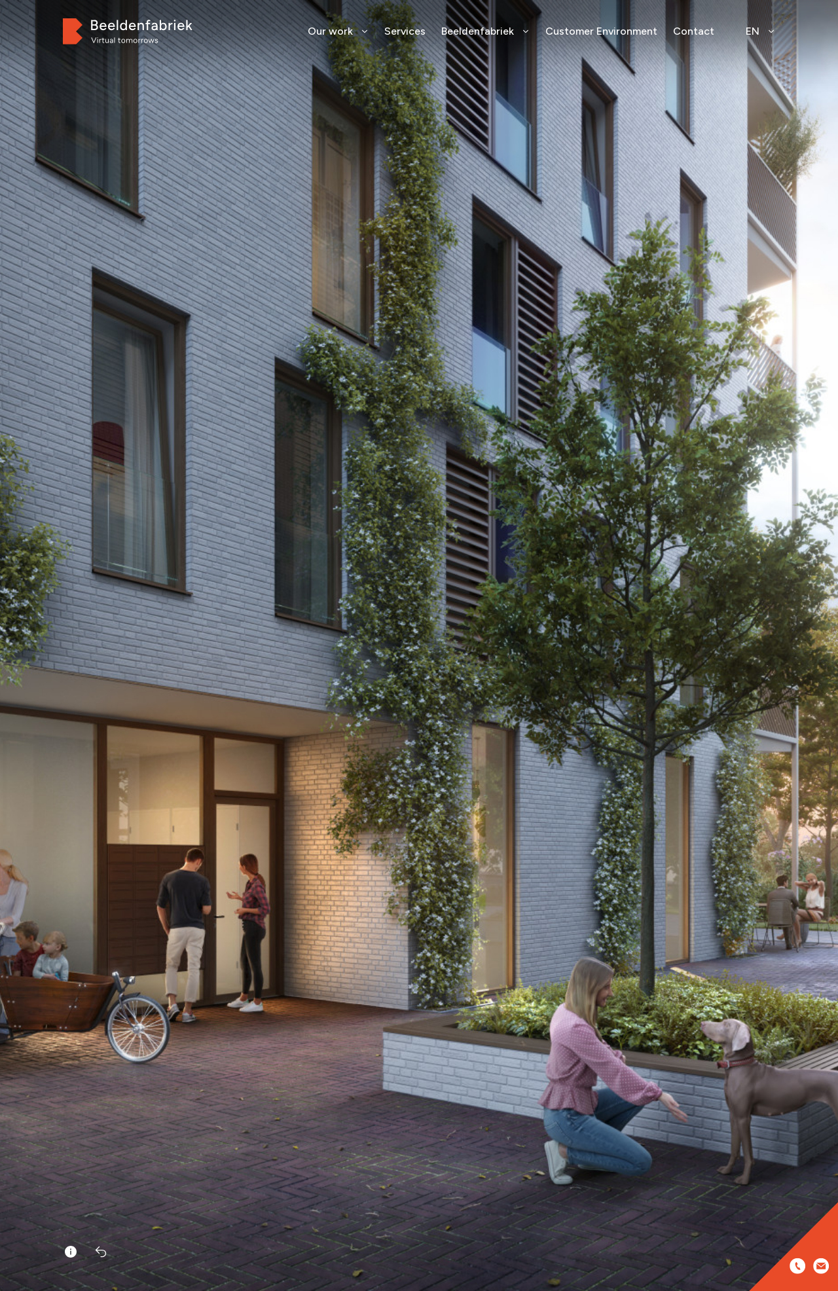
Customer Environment (601, 31)
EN (760, 31)
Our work (338, 31)
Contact (693, 31)
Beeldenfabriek (485, 31)
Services (405, 31)
